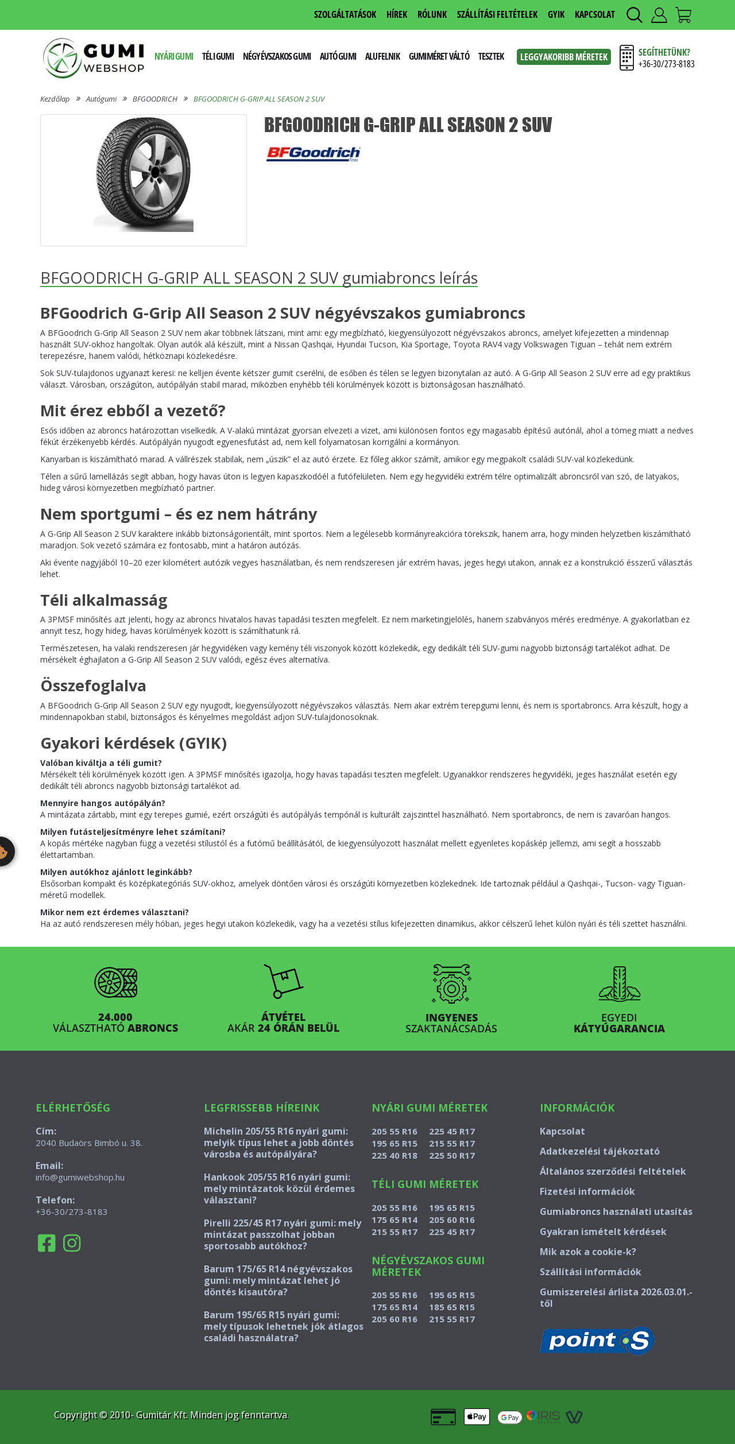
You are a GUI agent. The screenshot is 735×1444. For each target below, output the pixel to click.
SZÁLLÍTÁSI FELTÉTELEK (497, 14)
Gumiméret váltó (439, 56)
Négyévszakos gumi (277, 56)
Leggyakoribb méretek (564, 57)
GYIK (556, 14)
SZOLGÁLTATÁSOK (345, 14)
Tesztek (491, 56)
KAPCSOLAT (595, 14)
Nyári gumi (173, 56)
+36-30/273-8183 (72, 1211)
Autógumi (101, 99)
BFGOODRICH (155, 99)
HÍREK (396, 14)
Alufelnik (382, 56)
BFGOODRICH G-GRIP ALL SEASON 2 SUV (259, 99)
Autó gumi (338, 56)
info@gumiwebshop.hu (80, 1177)
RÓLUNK (432, 14)
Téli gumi (218, 56)
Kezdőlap (55, 99)
